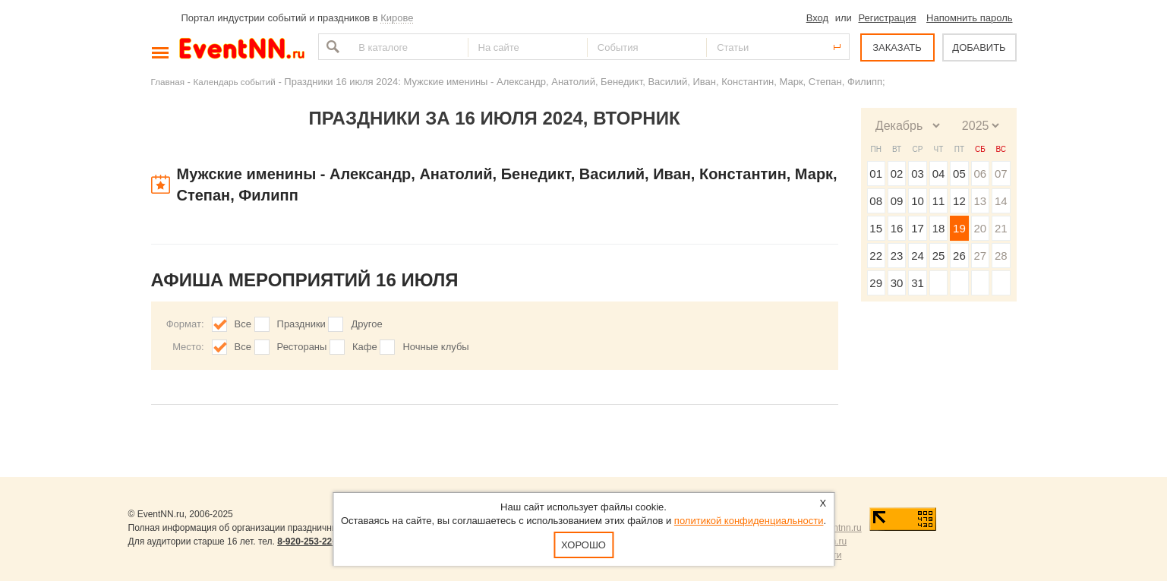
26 (959, 255)
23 (897, 255)
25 (938, 255)
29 (875, 282)
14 (1001, 200)
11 (938, 200)
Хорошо (583, 545)
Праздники (301, 324)
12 (959, 200)
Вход (817, 18)
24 (917, 255)
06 (979, 173)
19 (959, 228)
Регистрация (887, 18)
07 (1001, 173)
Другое (366, 324)
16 (897, 228)
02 (897, 173)
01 (875, 173)
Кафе (364, 346)
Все (243, 324)
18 (938, 228)
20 (979, 228)
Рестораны (302, 346)
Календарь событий (235, 82)
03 (917, 173)
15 (875, 228)
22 (875, 255)
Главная (168, 82)
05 (959, 173)
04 (938, 173)
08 (875, 200)
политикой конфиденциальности (749, 520)
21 (1001, 228)
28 (1001, 255)
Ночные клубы (435, 346)
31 (917, 282)
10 (917, 200)
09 (897, 200)
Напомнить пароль (969, 18)
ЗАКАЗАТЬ (897, 47)
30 (897, 282)
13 (979, 200)
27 (979, 255)
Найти (331, 46)
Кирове (396, 18)
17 (917, 228)
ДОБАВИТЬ (978, 47)
